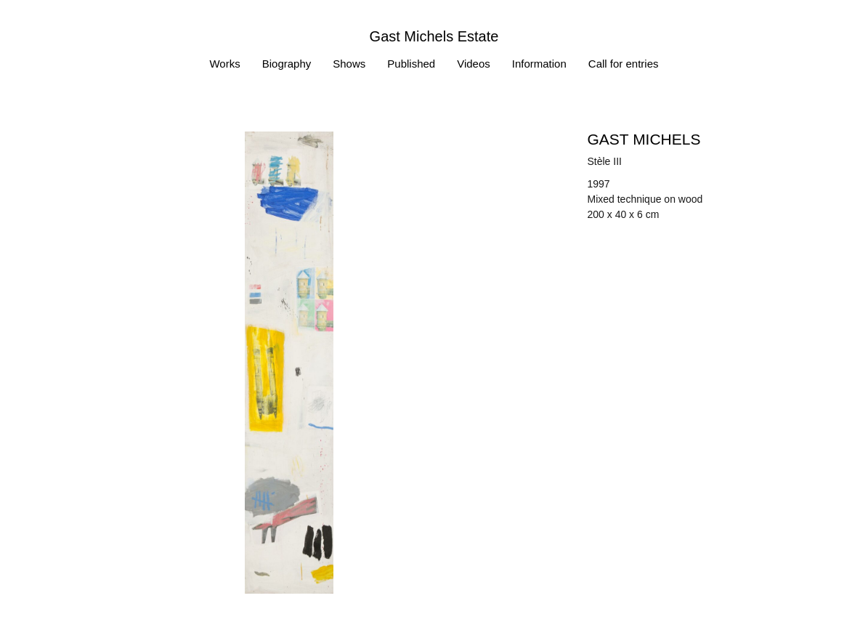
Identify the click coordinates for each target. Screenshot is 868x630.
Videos (473, 63)
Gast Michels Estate (434, 36)
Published (411, 63)
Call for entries (623, 63)
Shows (349, 63)
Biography (287, 63)
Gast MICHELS (644, 139)
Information (539, 63)
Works (224, 63)
